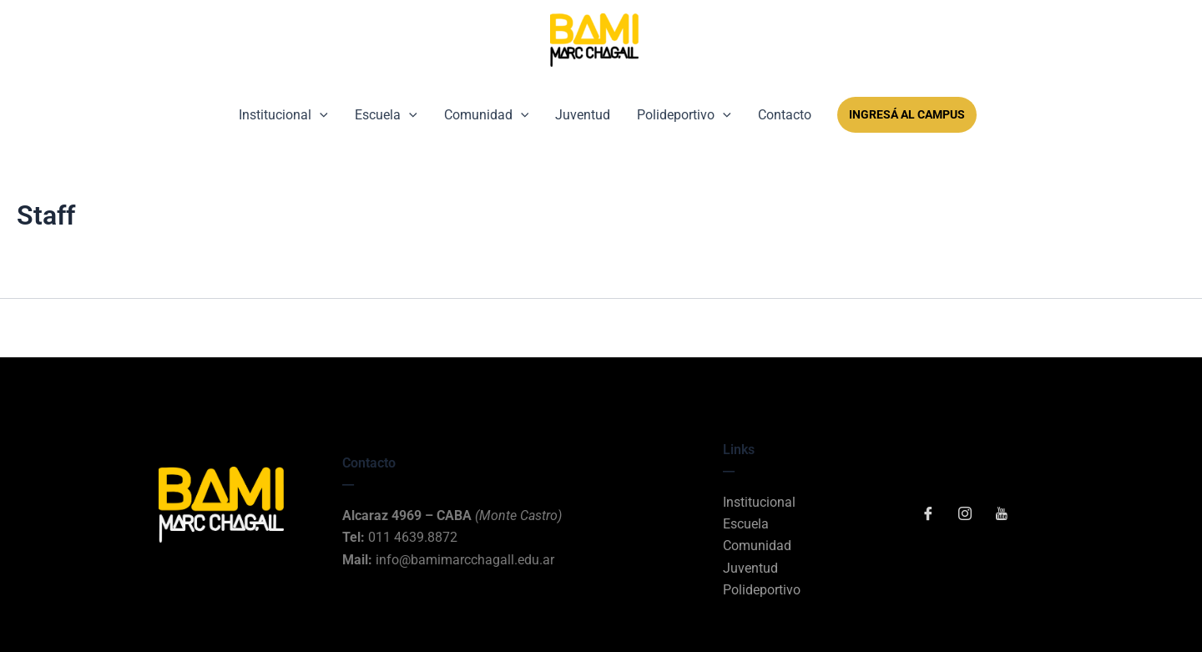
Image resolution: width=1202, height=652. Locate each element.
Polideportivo (684, 115)
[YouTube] (1001, 515)
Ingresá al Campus (907, 114)
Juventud (582, 115)
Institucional (283, 115)
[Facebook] (928, 515)
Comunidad (486, 115)
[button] (319, 115)
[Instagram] (964, 515)
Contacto (784, 115)
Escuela (386, 115)
